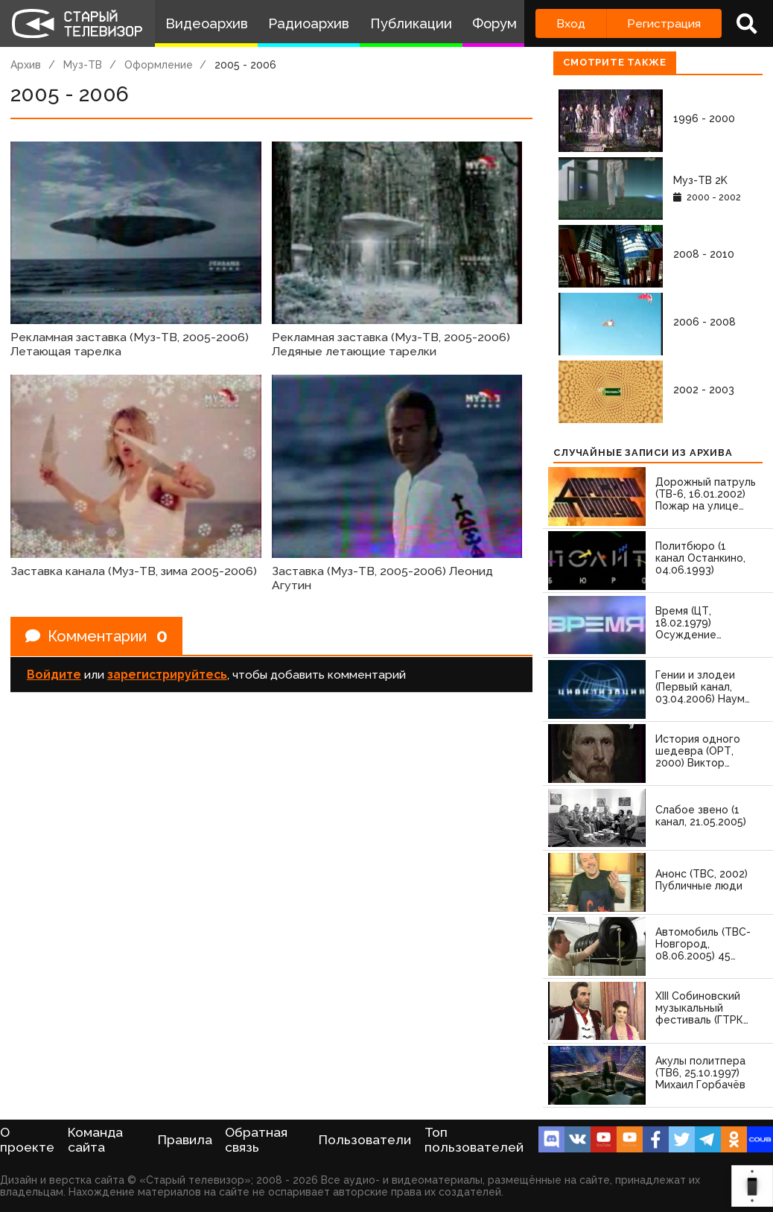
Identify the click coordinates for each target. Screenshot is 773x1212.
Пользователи (365, 1139)
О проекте (27, 1140)
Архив (25, 65)
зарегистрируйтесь (167, 674)
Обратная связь (256, 1140)
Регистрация (664, 23)
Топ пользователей (474, 1140)
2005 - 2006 (245, 65)
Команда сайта (95, 1140)
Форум (494, 23)
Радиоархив (308, 23)
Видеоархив (206, 23)
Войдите (54, 674)
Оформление (158, 65)
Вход (570, 23)
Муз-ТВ (82, 65)
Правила (185, 1139)
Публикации (411, 23)
